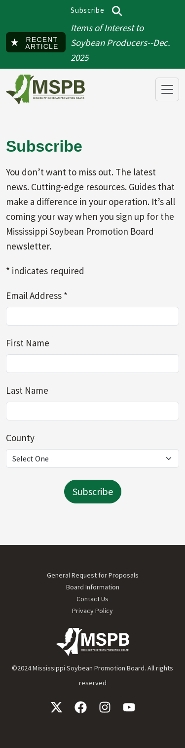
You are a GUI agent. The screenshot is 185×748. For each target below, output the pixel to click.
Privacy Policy (92, 610)
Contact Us (92, 598)
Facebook (80, 707)
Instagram (105, 707)
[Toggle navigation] (167, 89)
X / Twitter (56, 707)
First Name (28, 343)
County (21, 438)
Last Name (28, 390)
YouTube (129, 707)
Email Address (38, 295)
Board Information (92, 586)
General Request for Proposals (93, 575)
